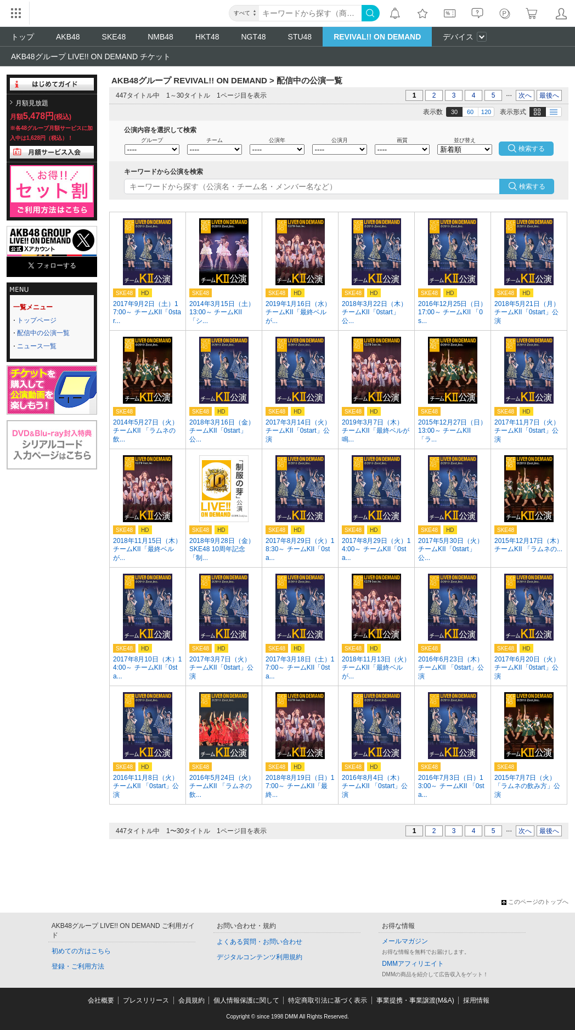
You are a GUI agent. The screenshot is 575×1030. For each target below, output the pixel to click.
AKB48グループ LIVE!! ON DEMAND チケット (91, 56)
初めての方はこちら (81, 951)
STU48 (300, 36)
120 (486, 112)
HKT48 (207, 36)
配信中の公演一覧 (43, 333)
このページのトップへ (534, 901)
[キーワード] (310, 13)
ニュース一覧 (37, 346)
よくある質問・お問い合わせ (259, 942)
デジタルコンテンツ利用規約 (259, 957)
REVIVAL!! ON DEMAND (377, 36)
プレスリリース (146, 1000)
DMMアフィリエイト (413, 963)
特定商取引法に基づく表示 (327, 1000)
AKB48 (68, 36)
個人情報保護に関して (246, 1000)
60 (470, 112)
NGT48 (253, 36)
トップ (22, 36)
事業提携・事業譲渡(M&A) (415, 1000)
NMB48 (160, 36)
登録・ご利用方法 (78, 966)
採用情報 (476, 1000)
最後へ (549, 95)
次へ (525, 95)
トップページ (37, 320)
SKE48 (114, 36)
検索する (532, 186)
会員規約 (191, 1000)
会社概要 (101, 1000)
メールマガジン (405, 941)
